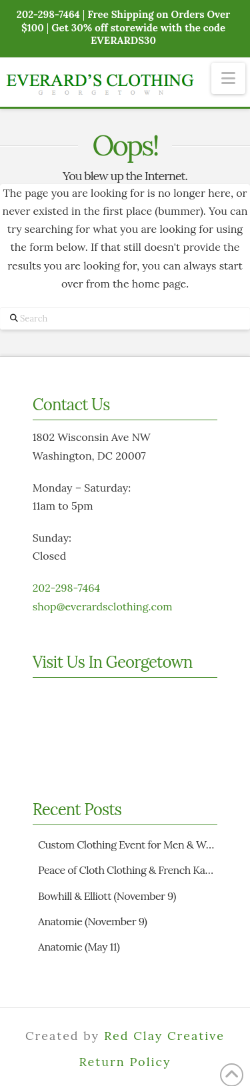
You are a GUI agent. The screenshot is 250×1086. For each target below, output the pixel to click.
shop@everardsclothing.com (103, 606)
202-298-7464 (66, 587)
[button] (228, 78)
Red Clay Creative (164, 1035)
